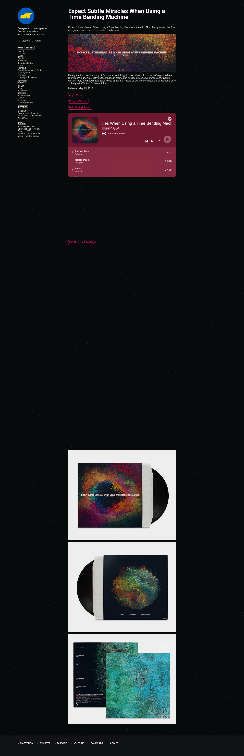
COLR (20, 65)
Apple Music (75, 95)
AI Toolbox (22, 60)
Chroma (21, 53)
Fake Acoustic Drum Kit (28, 113)
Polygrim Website (78, 101)
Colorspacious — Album (29, 129)
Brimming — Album (26, 126)
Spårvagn (22, 93)
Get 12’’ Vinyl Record (80, 107)
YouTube (77, 743)
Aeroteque (22, 100)
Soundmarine (24, 95)
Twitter (43, 743)
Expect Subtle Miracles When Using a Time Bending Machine (116, 14)
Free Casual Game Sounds (30, 116)
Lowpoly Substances (27, 77)
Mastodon (25, 743)
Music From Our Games (28, 136)
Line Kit (21, 51)
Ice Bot (21, 86)
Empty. (21, 88)
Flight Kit (22, 68)
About (112, 743)
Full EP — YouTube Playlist (83, 242)
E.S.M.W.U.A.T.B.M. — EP (29, 133)
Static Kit (22, 111)
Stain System (24, 72)
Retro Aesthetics (25, 63)
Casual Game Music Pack (29, 70)
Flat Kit (21, 58)
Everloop (22, 75)
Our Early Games (25, 102)
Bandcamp (95, 743)
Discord (60, 743)
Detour (21, 98)
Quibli (20, 56)
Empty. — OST (24, 131)
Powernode (23, 90)
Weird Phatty (23, 118)
